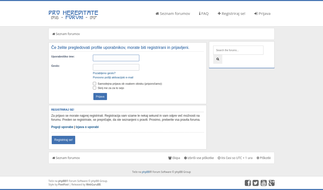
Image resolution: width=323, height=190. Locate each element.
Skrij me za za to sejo (108, 87)
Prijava (262, 13)
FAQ (204, 13)
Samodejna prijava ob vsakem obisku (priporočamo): (128, 83)
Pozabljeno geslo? (104, 73)
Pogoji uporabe (62, 127)
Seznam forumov (172, 13)
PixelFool (63, 184)
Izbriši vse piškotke (199, 158)
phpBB (146, 172)
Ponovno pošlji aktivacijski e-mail (113, 77)
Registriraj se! (232, 13)
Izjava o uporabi (87, 127)
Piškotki (264, 158)
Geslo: (55, 65)
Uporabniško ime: (63, 56)
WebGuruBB (93, 184)
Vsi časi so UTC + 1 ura (235, 158)
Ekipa (174, 158)
